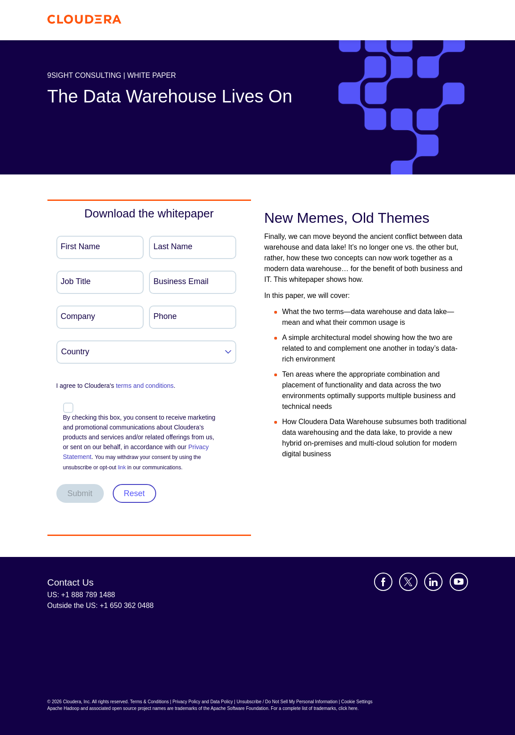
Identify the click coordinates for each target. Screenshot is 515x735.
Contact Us (70, 582)
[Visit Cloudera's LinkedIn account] (433, 582)
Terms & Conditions (149, 701)
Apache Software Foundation (239, 708)
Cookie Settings (356, 701)
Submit (80, 493)
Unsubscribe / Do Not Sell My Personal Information (287, 701)
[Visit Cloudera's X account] (408, 582)
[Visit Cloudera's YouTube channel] (459, 582)
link (122, 467)
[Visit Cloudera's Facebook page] (383, 582)
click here (347, 708)
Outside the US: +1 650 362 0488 (100, 605)
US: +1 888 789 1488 (81, 595)
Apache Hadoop (63, 708)
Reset (134, 493)
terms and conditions (145, 385)
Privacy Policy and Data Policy (202, 701)
